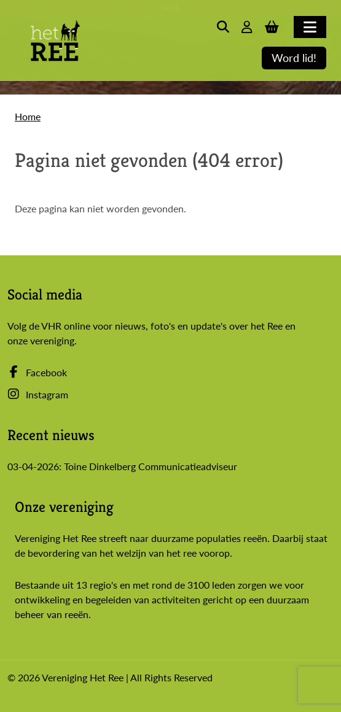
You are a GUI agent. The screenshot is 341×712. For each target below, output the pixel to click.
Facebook (37, 372)
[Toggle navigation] (310, 27)
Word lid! (294, 58)
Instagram (37, 394)
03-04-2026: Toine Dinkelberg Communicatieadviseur (122, 466)
